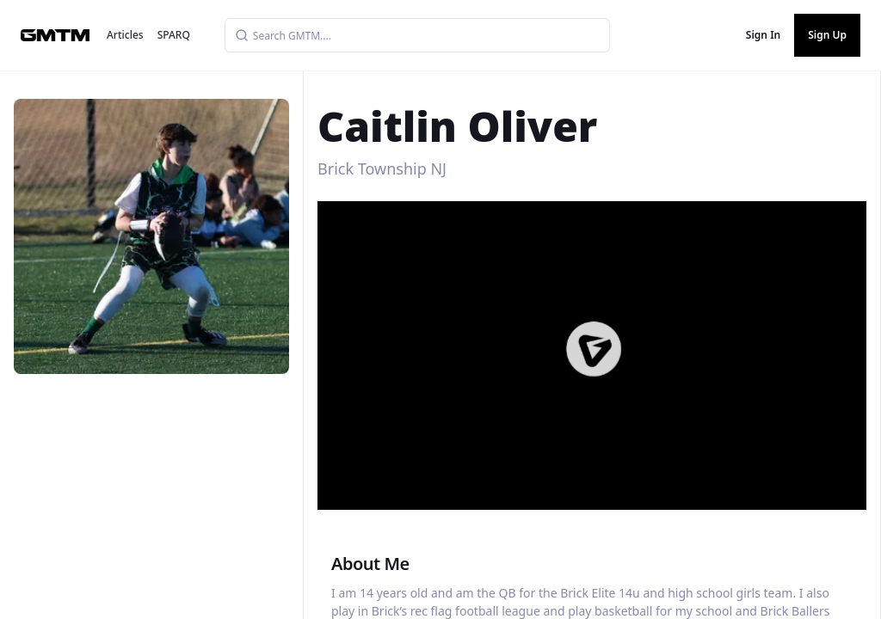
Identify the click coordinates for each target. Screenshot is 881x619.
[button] (594, 349)
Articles (125, 35)
